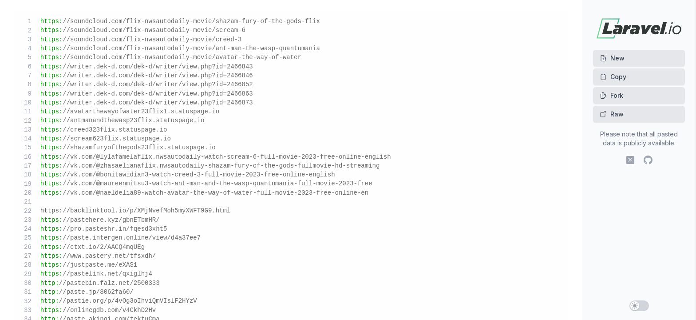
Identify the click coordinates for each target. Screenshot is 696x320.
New (612, 58)
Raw (612, 114)
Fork (611, 95)
